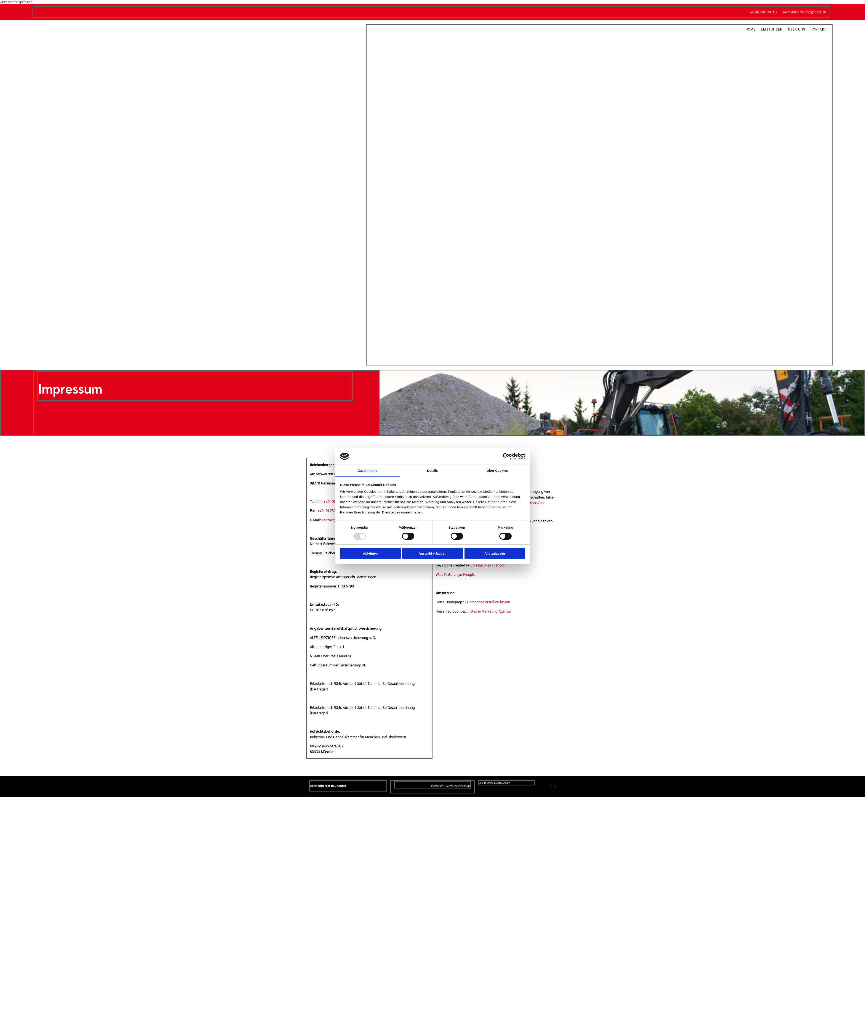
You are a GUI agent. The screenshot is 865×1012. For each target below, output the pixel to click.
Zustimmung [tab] (368, 470)
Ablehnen (370, 553)
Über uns (796, 29)
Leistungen (772, 29)
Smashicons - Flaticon (488, 565)
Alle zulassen (494, 553)
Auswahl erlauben (432, 553)
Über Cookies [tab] (497, 470)
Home (750, 29)
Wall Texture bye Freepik (455, 574)
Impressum (437, 785)
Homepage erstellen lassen (488, 601)
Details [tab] (432, 470)
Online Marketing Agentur (490, 611)
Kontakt (819, 29)
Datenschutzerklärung (458, 785)
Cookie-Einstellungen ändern (494, 782)
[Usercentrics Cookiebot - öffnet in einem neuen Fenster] (506, 456)
